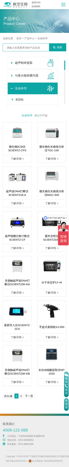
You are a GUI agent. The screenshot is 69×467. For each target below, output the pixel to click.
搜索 (57, 47)
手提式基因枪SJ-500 (51, 327)
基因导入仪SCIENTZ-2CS (17, 327)
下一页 (29, 396)
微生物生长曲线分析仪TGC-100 (51, 148)
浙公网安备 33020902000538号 (51, 461)
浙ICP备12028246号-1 (22, 461)
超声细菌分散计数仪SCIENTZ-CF (17, 237)
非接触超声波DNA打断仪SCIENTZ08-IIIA (17, 282)
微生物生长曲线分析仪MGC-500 (51, 193)
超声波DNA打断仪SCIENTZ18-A (17, 193)
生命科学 (43, 38)
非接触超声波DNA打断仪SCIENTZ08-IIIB (17, 371)
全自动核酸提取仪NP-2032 (51, 371)
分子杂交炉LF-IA (52, 282)
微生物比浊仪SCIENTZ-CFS (17, 148)
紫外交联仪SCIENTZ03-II (51, 237)
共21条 (8, 396)
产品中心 (29, 38)
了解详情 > (17, 158)
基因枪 (19, 99)
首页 (18, 38)
